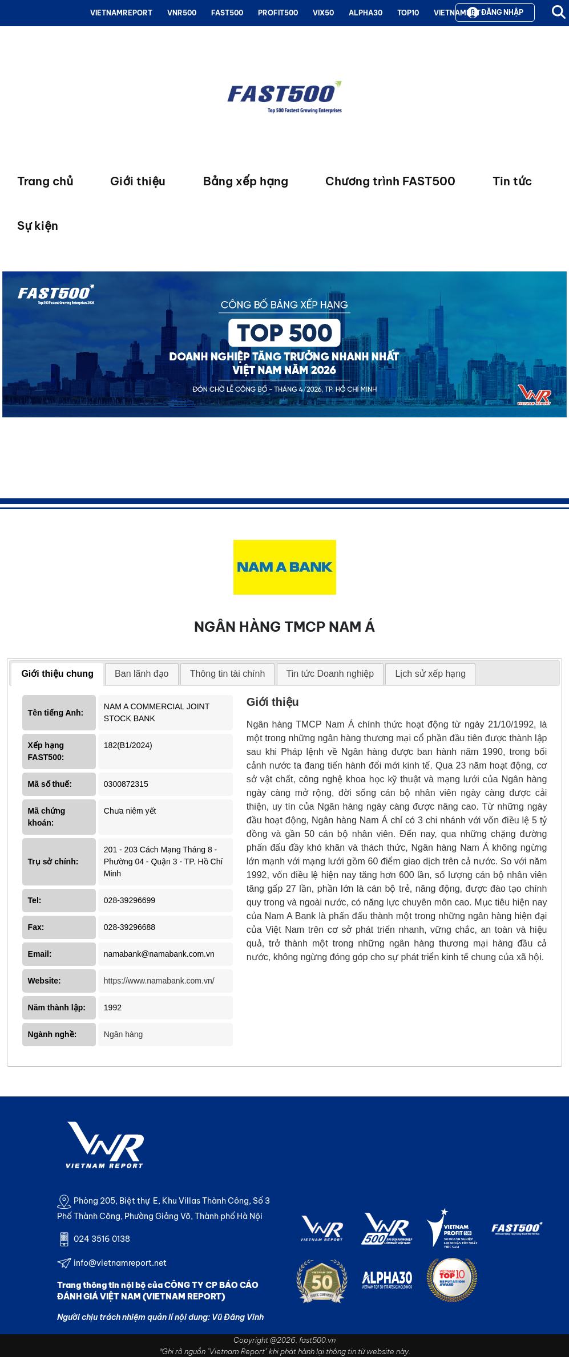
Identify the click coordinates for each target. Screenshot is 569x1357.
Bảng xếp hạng (245, 181)
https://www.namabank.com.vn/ (159, 980)
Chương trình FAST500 (390, 181)
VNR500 (181, 13)
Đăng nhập (495, 12)
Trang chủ (45, 181)
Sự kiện (37, 225)
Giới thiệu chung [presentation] (57, 673)
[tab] (57, 674)
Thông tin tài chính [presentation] (227, 673)
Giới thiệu (138, 181)
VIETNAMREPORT (121, 13)
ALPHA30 (365, 13)
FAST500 (227, 13)
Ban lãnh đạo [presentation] (141, 673)
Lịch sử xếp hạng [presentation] (430, 673)
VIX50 (323, 13)
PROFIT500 (278, 13)
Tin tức (512, 181)
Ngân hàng (123, 1034)
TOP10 (408, 13)
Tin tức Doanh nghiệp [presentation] (330, 673)
